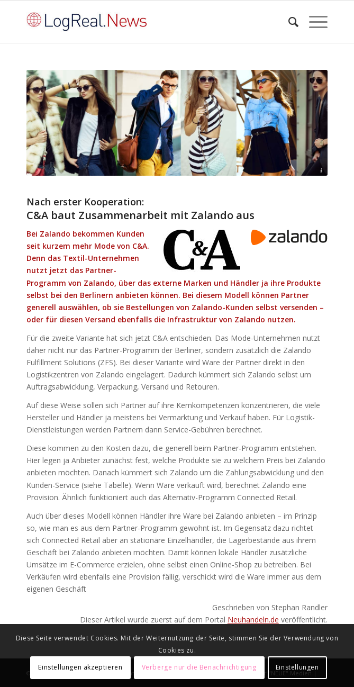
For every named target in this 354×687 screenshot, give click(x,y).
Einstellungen (297, 667)
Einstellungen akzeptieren (80, 667)
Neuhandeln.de (253, 619)
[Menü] (313, 22)
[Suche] (288, 22)
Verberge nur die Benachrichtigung (199, 667)
